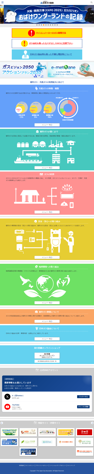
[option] (9, 437)
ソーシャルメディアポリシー (58, 465)
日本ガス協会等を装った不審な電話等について (47, 54)
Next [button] (92, 423)
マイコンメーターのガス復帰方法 (47, 33)
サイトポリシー (30, 465)
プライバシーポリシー (42, 465)
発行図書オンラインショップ (47, 355)
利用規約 (21, 465)
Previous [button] (2, 423)
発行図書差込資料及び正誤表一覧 (47, 361)
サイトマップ (71, 465)
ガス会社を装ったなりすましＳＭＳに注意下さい (47, 43)
